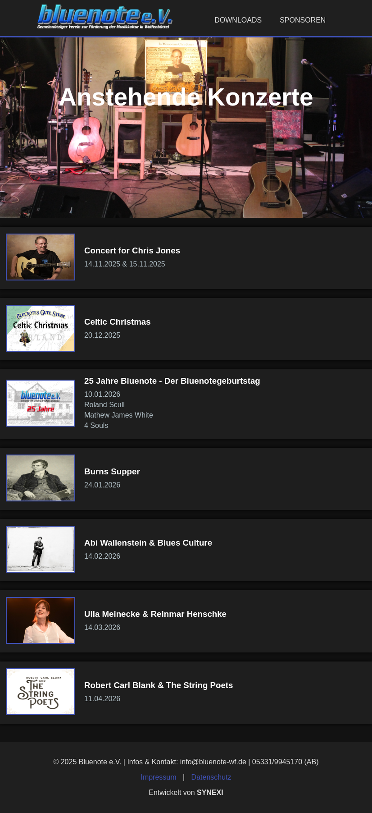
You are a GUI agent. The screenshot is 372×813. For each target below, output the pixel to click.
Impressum (158, 777)
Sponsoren (303, 20)
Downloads (238, 20)
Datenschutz (211, 777)
